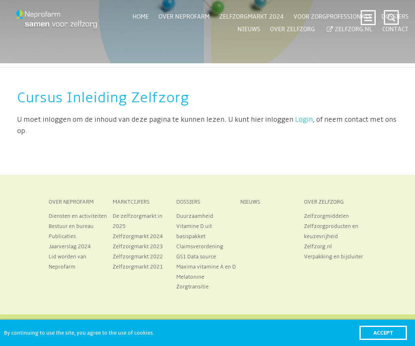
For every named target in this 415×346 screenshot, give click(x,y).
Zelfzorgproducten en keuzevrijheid (331, 231)
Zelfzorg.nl (318, 246)
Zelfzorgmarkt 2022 (138, 257)
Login (304, 120)
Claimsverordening (199, 246)
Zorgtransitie (192, 287)
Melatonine (190, 277)
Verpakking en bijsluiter (333, 257)
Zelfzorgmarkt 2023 (138, 246)
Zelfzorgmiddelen (326, 216)
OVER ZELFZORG (324, 202)
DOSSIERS (188, 202)
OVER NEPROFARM (71, 202)
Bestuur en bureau (71, 226)
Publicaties (62, 236)
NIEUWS (250, 202)
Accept (383, 332)
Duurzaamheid (194, 216)
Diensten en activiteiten (78, 216)
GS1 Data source (196, 257)
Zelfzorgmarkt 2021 (138, 267)
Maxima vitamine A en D (206, 267)
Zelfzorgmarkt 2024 (138, 236)
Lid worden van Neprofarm (67, 262)
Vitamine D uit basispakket (194, 231)
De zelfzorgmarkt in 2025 (138, 221)
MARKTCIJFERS (131, 202)
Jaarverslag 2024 (70, 246)
